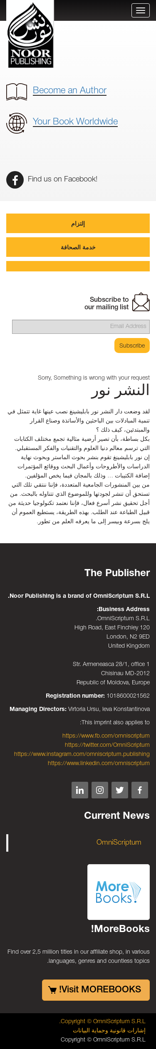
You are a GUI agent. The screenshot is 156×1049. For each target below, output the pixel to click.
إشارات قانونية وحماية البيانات (109, 1031)
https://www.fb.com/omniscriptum (106, 736)
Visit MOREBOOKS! (100, 990)
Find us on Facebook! (51, 179)
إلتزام (78, 224)
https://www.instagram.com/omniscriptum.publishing (82, 754)
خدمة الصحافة (78, 248)
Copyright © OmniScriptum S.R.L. (102, 1021)
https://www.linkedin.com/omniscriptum (99, 763)
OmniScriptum (119, 843)
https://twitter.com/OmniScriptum (107, 745)
